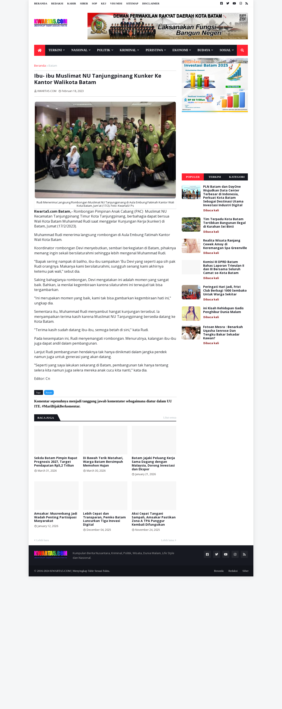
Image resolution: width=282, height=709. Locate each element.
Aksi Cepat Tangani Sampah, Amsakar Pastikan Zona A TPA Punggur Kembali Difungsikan (154, 519)
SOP (94, 3)
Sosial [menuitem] (225, 50)
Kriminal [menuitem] (128, 50)
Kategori (237, 176)
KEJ (103, 3)
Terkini (215, 176)
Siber (84, 3)
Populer (193, 176)
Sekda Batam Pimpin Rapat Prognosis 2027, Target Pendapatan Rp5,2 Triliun (55, 461)
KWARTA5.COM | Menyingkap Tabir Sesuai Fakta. (80, 570)
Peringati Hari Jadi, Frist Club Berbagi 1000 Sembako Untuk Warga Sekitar (225, 290)
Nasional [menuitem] (79, 50)
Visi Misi (116, 3)
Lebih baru (42, 540)
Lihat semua (169, 417)
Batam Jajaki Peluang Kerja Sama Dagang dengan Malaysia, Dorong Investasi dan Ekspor (153, 463)
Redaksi (57, 3)
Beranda (40, 3)
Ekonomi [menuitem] (180, 50)
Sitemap (132, 3)
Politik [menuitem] (103, 50)
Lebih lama (167, 540)
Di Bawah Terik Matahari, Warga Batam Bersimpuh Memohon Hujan (103, 461)
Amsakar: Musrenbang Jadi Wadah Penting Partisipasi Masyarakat (55, 517)
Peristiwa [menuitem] (154, 50)
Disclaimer (150, 3)
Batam (52, 66)
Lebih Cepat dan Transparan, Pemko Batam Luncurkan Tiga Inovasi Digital (104, 519)
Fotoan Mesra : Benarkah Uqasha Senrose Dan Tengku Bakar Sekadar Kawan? (223, 332)
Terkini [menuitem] (55, 50)
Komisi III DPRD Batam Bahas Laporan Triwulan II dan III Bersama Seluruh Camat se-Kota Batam (223, 267)
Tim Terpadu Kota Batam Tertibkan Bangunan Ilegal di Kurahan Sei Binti (224, 222)
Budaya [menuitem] (204, 50)
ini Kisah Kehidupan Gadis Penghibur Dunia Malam (223, 310)
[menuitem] (39, 50)
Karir (71, 3)
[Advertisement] (215, 143)
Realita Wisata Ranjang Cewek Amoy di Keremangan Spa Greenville (225, 244)
